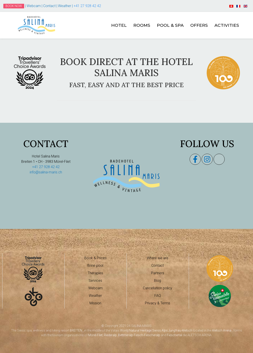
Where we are (157, 258)
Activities (226, 25)
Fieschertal (174, 335)
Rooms (141, 25)
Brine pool (95, 265)
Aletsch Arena (221, 330)
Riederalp (110, 335)
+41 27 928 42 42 (87, 6)
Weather (65, 6)
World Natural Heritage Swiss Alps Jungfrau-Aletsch (156, 330)
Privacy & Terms (157, 303)
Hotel (119, 25)
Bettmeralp (125, 335)
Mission (95, 303)
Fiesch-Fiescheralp (147, 335)
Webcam (34, 6)
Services (95, 280)
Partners (157, 273)
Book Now (14, 6)
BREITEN (76, 330)
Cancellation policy (157, 288)
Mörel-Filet (95, 335)
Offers (199, 25)
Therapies (95, 273)
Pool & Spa (170, 25)
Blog (157, 280)
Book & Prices (95, 258)
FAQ (157, 296)
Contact (49, 6)
